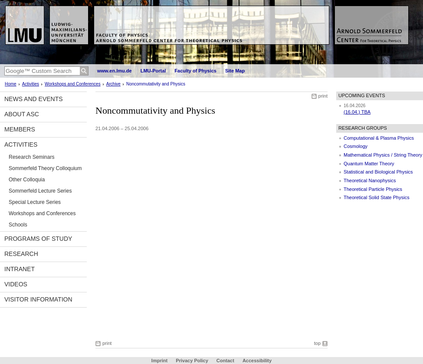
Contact (225, 360)
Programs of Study (38, 238)
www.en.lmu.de (114, 70)
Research (21, 253)
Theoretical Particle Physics (373, 189)
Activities (30, 84)
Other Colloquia (27, 180)
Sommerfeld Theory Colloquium (45, 168)
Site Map (235, 70)
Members (19, 129)
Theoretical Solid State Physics (377, 197)
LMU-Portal (153, 70)
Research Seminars (31, 157)
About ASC (21, 114)
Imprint (159, 360)
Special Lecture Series (35, 202)
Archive (113, 84)
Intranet (19, 269)
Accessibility (257, 360)
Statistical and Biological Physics (378, 171)
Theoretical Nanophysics (370, 180)
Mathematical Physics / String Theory (383, 154)
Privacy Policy (192, 360)
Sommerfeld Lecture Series (40, 191)
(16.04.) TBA (357, 112)
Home (10, 84)
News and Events (33, 98)
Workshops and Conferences (73, 84)
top (317, 343)
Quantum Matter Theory (369, 163)
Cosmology (355, 146)
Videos (15, 284)
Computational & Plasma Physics (379, 138)
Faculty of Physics (195, 70)
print (323, 95)
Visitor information (38, 299)
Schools (18, 225)
